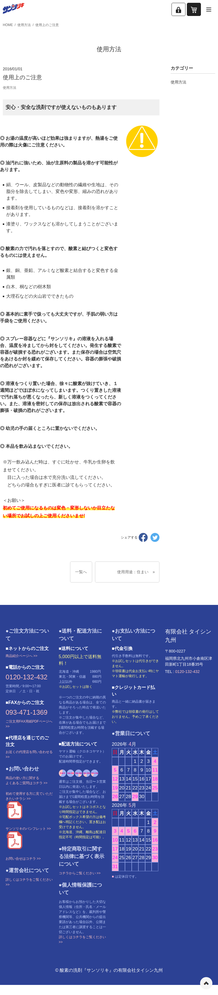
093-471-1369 (26, 712)
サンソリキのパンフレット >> (28, 829)
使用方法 (24, 25)
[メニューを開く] (208, 9)
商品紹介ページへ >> (21, 656)
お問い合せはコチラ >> (23, 859)
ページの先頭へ (206, 983)
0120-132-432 (26, 677)
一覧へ (81, 572)
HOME (8, 25)
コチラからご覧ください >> (80, 873)
